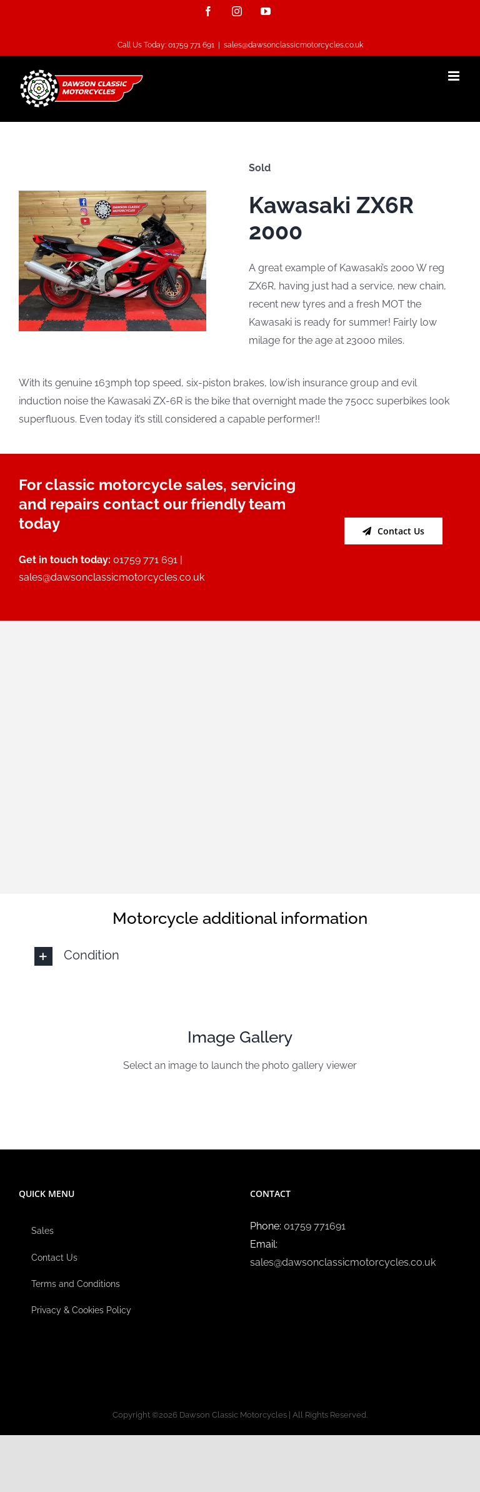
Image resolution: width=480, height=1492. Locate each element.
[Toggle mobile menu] (454, 76)
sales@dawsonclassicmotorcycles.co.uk (293, 45)
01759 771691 (315, 1226)
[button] (240, 956)
